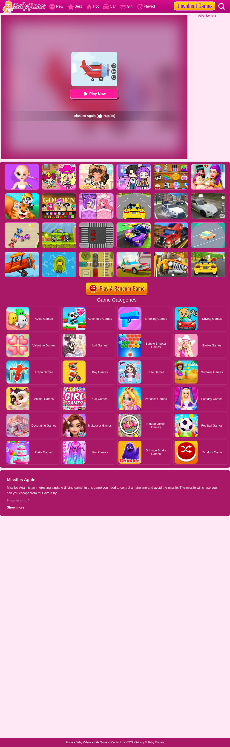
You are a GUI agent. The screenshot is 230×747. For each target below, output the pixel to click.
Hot (92, 6)
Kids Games (101, 742)
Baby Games (156, 742)
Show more (15, 507)
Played (146, 6)
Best (75, 6)
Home (69, 742)
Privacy (139, 742)
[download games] (194, 1)
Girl (126, 6)
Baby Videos (83, 742)
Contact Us (118, 742)
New (56, 6)
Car (109, 6)
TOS (130, 742)
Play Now (94, 94)
